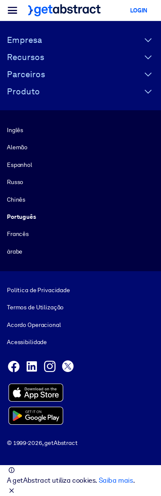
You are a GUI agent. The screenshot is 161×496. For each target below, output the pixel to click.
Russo (15, 181)
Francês (18, 233)
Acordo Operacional (34, 324)
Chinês (16, 199)
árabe (14, 251)
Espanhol (19, 164)
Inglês (15, 130)
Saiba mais (116, 480)
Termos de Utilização (35, 307)
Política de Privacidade (38, 290)
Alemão (17, 147)
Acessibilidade (27, 342)
